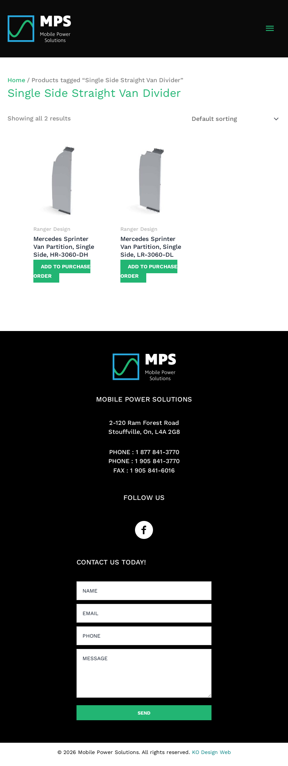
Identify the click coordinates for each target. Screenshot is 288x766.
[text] (144, 590)
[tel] (144, 635)
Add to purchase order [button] (61, 271)
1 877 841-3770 (157, 452)
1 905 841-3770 (157, 461)
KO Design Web (211, 752)
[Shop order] (233, 118)
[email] (144, 613)
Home (16, 80)
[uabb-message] (144, 673)
